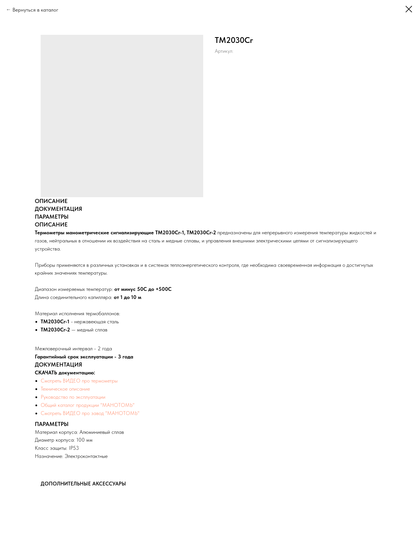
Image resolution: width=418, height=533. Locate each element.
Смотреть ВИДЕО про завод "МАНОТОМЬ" (90, 413)
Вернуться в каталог (35, 10)
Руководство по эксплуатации (73, 397)
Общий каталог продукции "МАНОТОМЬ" (88, 405)
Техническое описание (65, 389)
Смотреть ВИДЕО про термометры (79, 381)
